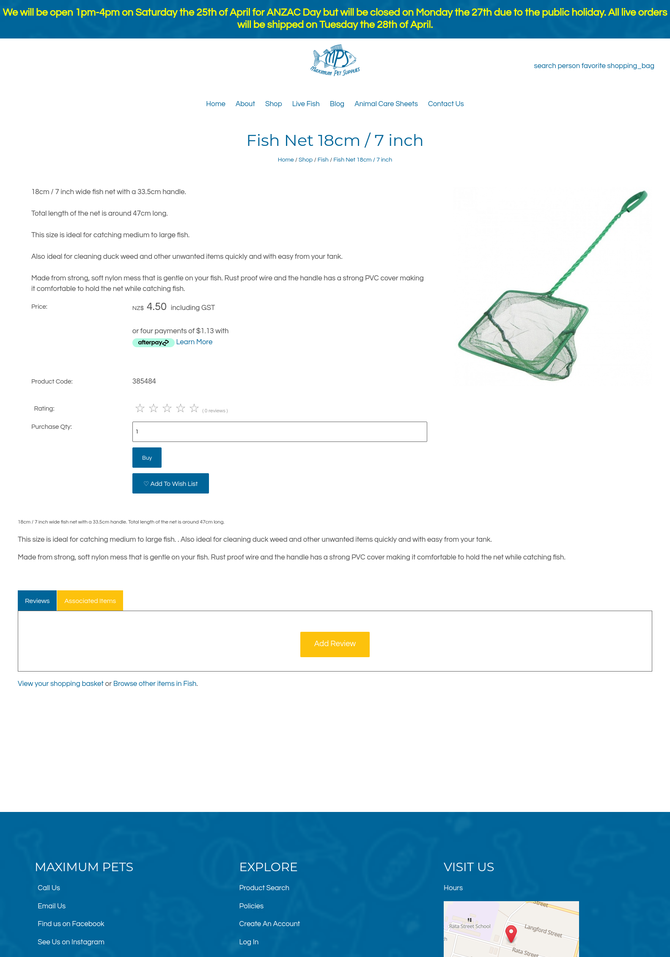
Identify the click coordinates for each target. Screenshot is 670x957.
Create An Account (269, 924)
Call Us (49, 888)
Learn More (194, 342)
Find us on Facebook (71, 924)
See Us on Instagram (71, 942)
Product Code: (52, 381)
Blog (337, 104)
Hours (453, 888)
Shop (273, 104)
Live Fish (306, 104)
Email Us (52, 906)
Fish (323, 159)
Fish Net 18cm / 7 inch (362, 159)
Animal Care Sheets (386, 104)
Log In (249, 942)
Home (215, 104)
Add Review (335, 644)
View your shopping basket (61, 684)
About (245, 104)
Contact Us (446, 104)
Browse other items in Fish (155, 684)
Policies (251, 906)
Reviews (37, 601)
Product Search (264, 888)
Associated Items (90, 601)
